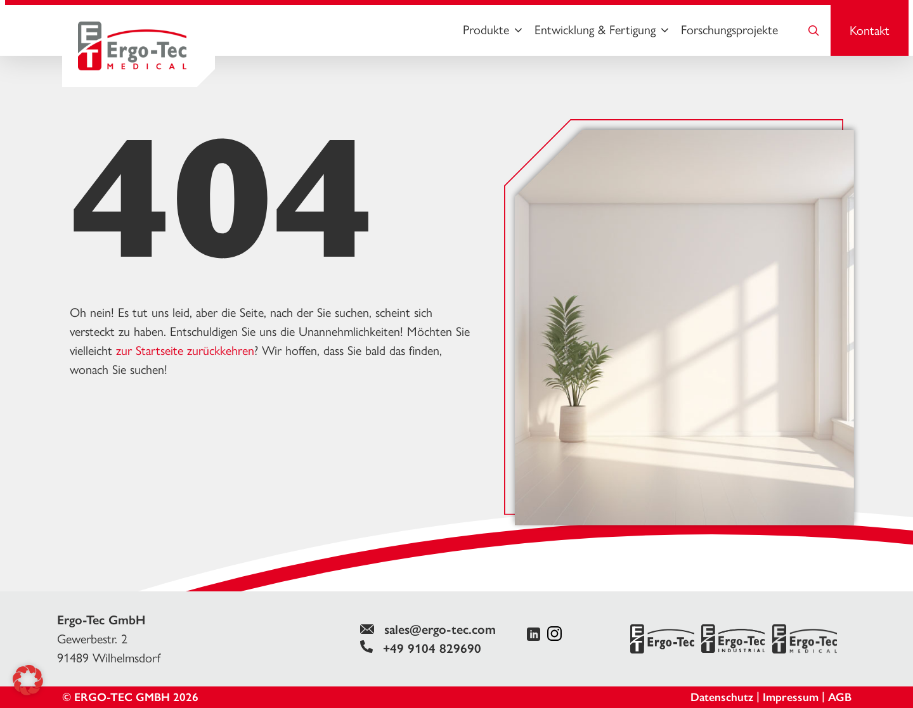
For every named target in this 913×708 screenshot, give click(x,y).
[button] (28, 680)
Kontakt (870, 30)
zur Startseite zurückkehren (185, 350)
